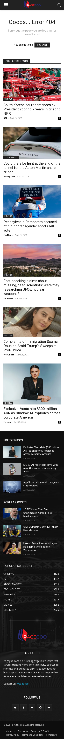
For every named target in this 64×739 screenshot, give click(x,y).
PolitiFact (8, 298)
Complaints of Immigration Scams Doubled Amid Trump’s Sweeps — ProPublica (30, 345)
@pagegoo (23, 683)
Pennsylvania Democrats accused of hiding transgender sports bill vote (30, 226)
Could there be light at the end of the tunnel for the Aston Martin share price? (31, 167)
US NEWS (8, 99)
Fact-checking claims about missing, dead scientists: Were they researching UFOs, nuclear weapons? (31, 287)
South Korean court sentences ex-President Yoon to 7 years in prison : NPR (31, 109)
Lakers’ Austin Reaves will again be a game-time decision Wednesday (40, 546)
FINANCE (8, 403)
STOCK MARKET (11, 157)
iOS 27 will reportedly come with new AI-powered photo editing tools (40, 468)
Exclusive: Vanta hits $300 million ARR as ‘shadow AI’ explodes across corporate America (31, 413)
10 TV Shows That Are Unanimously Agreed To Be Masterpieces (38, 512)
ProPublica (8, 354)
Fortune (7, 422)
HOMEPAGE (42, 45)
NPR (5, 118)
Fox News (7, 235)
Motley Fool (9, 176)
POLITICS (8, 216)
